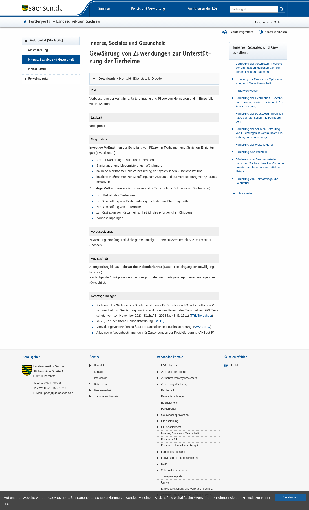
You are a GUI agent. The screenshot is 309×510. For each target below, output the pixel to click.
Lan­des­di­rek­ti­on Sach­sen (49, 366)
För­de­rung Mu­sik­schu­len (251, 152)
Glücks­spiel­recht (171, 427)
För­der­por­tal (168, 408)
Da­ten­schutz (101, 384)
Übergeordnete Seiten (268, 22)
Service (95, 357)
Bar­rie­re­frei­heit (103, 390)
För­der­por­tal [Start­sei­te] (46, 40)
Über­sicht (99, 365)
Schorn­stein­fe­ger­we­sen (175, 470)
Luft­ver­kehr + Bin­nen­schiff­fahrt (179, 457)
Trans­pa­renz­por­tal (172, 476)
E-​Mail (234, 365)
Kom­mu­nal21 (169, 439)
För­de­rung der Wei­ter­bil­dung (254, 144)
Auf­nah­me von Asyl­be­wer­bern (179, 378)
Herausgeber (31, 357)
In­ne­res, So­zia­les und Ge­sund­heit (51, 60)
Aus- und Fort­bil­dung (173, 371)
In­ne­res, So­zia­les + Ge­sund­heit (180, 433)
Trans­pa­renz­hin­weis (106, 396)
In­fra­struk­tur (37, 69)
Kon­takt (98, 371)
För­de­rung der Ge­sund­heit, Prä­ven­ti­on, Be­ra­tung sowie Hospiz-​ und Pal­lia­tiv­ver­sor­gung (259, 102)
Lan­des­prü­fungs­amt (173, 451)
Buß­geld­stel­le (169, 402)
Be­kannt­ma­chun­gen (173, 396)
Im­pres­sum (100, 378)
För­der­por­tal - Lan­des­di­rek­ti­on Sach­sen (64, 22)
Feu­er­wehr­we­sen (247, 90)
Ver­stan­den (291, 497)
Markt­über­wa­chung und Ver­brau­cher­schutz (187, 488)
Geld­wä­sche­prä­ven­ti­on (175, 415)
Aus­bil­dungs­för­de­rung (174, 384)
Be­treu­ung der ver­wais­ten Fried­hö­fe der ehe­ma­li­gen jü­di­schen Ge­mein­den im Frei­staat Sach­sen (259, 67)
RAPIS (165, 464)
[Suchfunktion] (254, 9)
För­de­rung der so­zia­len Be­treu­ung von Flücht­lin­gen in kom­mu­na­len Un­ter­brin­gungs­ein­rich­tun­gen (259, 133)
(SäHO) (159, 321)
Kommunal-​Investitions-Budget (179, 445)
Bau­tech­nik (167, 390)
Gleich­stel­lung (38, 50)
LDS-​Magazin (169, 365)
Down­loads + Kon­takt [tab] (132, 78)
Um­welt (165, 482)
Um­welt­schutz (38, 79)
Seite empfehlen (235, 357)
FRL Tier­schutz (201, 315)
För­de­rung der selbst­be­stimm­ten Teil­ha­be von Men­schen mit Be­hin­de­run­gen (260, 117)
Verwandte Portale (170, 357)
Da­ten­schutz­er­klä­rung (103, 497)
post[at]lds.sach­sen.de (58, 393)
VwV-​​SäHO (202, 327)
